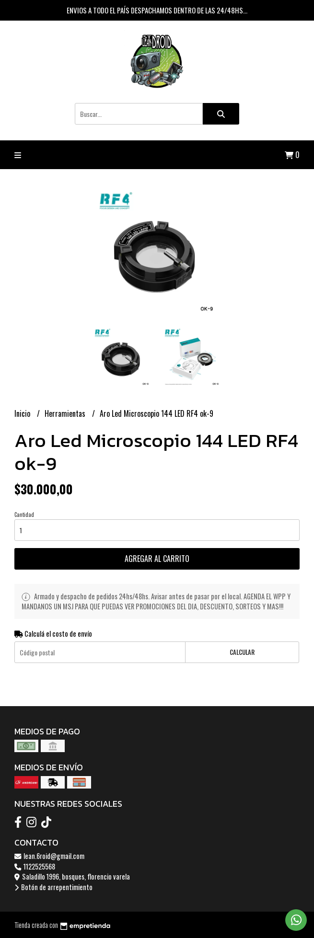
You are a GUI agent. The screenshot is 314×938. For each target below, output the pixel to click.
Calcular (242, 652)
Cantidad (24, 514)
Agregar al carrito (157, 558)
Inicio (23, 413)
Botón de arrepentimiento (53, 887)
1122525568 (34, 866)
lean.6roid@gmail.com (49, 856)
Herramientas (66, 413)
